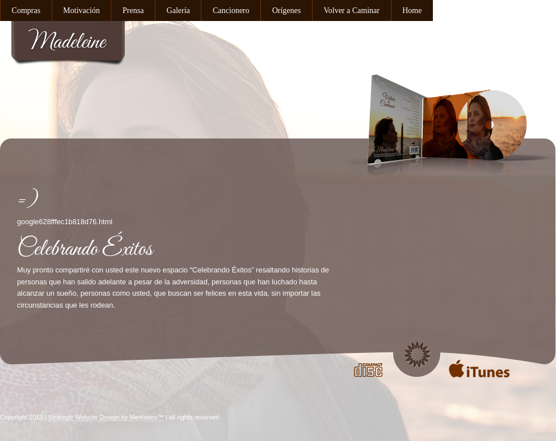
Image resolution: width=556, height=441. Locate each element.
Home (412, 10)
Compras (26, 10)
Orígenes (286, 10)
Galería (178, 10)
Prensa (133, 10)
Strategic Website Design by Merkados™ (106, 417)
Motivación (81, 10)
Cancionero (231, 10)
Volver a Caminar (351, 10)
